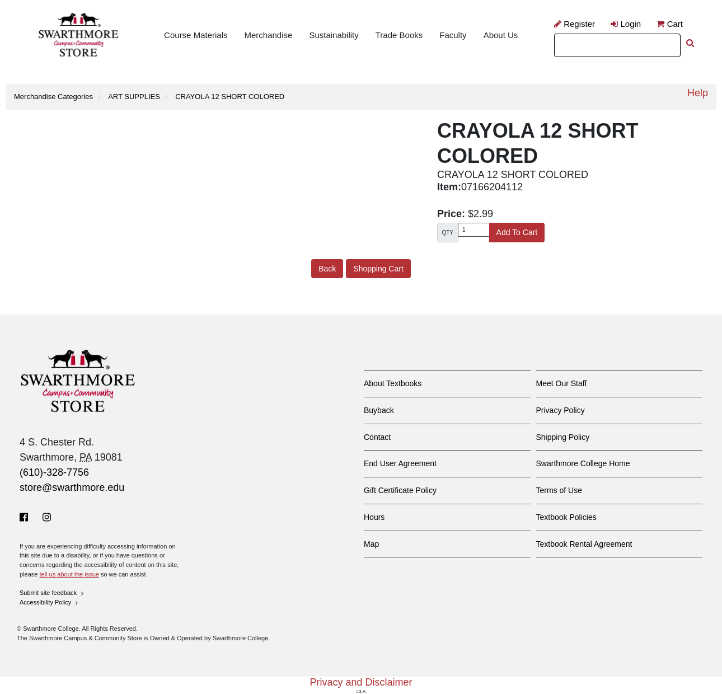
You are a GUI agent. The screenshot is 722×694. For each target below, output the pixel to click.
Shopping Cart (378, 268)
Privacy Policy (560, 410)
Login (626, 24)
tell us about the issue (69, 574)
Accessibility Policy (49, 602)
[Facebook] (26, 517)
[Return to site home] (78, 35)
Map (371, 544)
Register (574, 24)
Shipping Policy (563, 437)
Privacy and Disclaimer (361, 682)
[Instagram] (46, 517)
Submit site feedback (52, 593)
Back (327, 268)
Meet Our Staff (561, 383)
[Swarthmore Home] (78, 381)
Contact (377, 437)
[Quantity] (474, 230)
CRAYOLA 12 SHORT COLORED (229, 96)
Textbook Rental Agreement (584, 544)
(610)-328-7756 (54, 472)
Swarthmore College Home (583, 463)
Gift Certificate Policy (400, 490)
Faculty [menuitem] (452, 35)
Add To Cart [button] (517, 232)
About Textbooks (392, 383)
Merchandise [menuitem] (268, 35)
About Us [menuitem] (501, 35)
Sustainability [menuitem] (333, 35)
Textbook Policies (566, 517)
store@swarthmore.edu (72, 487)
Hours (374, 517)
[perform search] (690, 43)
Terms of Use (559, 490)
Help (697, 93)
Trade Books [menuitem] (399, 35)
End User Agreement (400, 463)
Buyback (379, 410)
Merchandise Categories (53, 96)
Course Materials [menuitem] (195, 35)
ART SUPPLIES (134, 96)
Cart (670, 24)
